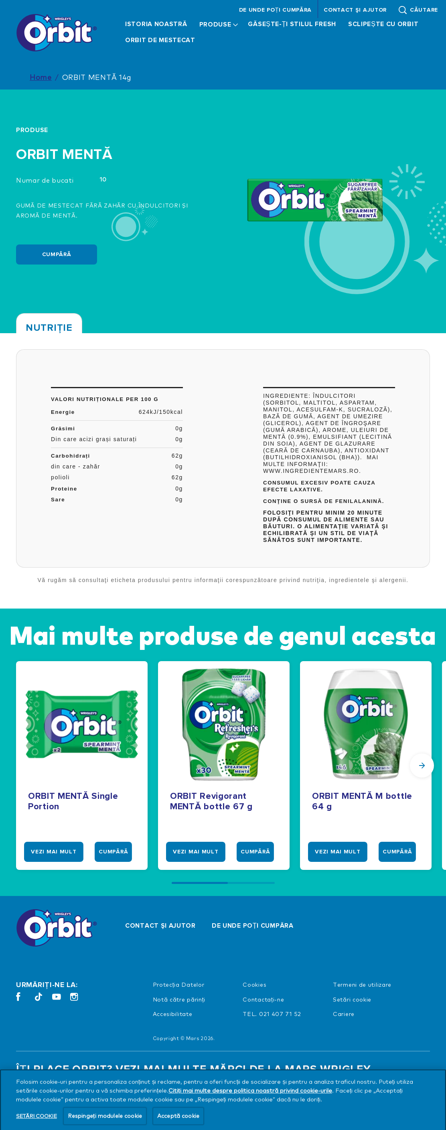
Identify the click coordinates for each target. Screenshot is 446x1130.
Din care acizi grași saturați (94, 439)
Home (41, 77)
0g (179, 428)
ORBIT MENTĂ (64, 154)
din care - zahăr (75, 466)
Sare (58, 500)
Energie (63, 412)
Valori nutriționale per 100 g (104, 399)
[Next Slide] (422, 765)
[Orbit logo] (58, 927)
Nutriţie (49, 327)
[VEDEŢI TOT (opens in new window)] (47, 1094)
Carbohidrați (70, 456)
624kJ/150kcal (161, 412)
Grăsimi (63, 429)
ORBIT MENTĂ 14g (97, 77)
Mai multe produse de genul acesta (223, 635)
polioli (60, 477)
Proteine (64, 489)
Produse (32, 130)
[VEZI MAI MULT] (55, 852)
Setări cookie (352, 999)
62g (177, 455)
